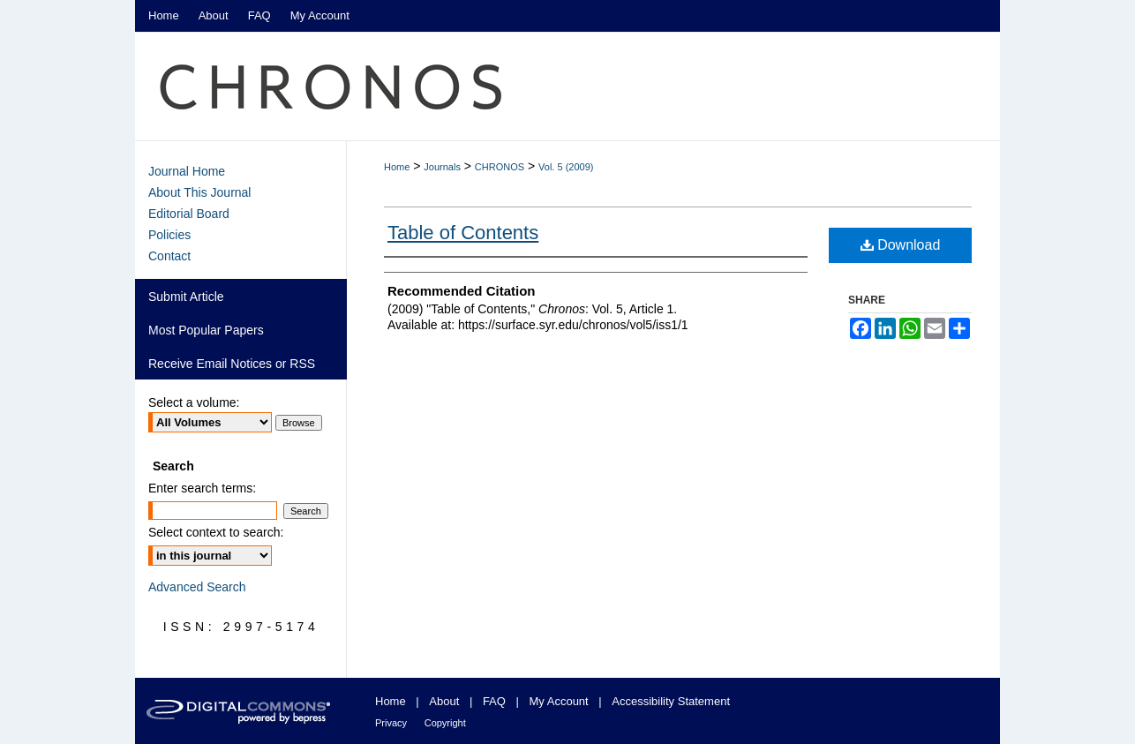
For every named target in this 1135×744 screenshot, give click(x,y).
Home (397, 167)
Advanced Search (197, 587)
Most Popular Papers (206, 330)
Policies (169, 235)
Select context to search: (215, 532)
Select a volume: (194, 402)
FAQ (494, 701)
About (444, 701)
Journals (442, 167)
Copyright (445, 723)
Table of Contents (462, 233)
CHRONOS (499, 167)
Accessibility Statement (671, 701)
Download (901, 244)
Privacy (391, 723)
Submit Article (186, 296)
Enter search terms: (202, 488)
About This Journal (199, 192)
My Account (559, 701)
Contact (169, 256)
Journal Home (186, 171)
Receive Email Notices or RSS (231, 364)
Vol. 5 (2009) (565, 167)
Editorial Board (188, 214)
